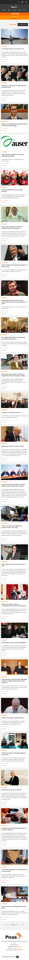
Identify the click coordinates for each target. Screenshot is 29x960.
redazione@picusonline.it (16, 948)
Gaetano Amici (18, 946)
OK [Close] (17, 957)
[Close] (26, 956)
